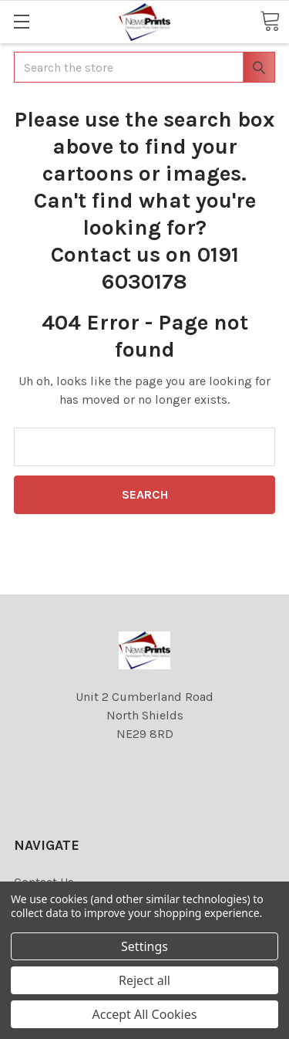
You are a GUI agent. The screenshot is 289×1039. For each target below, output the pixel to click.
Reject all (144, 980)
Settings (144, 946)
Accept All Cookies (144, 1014)
